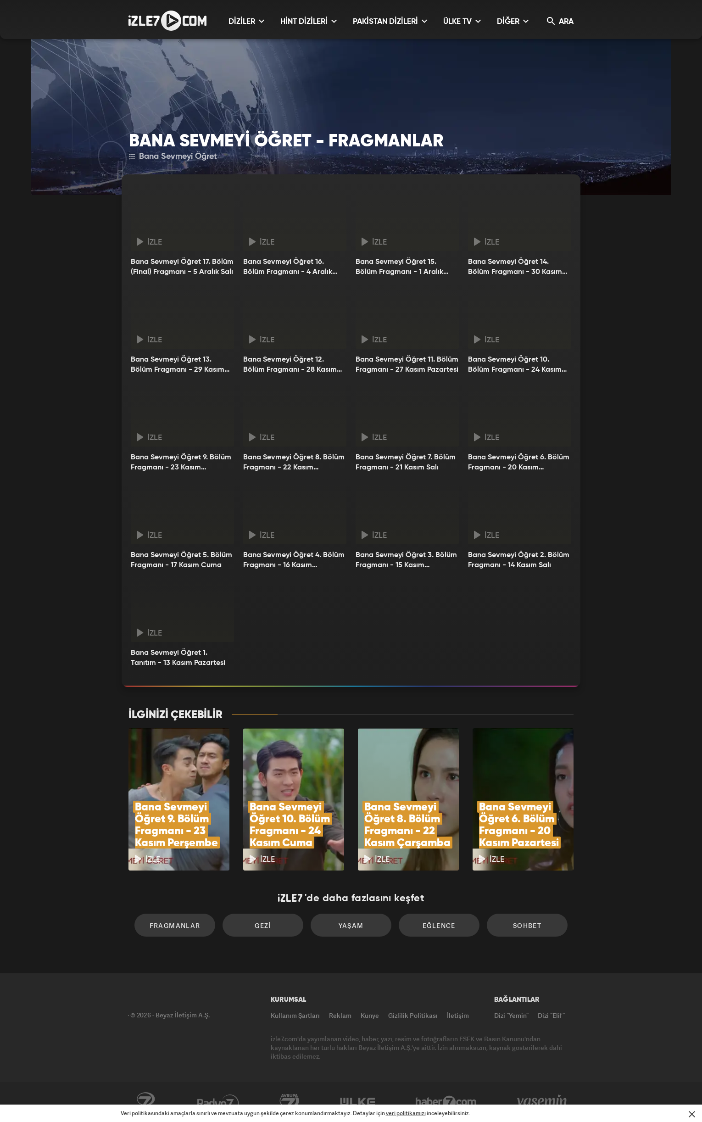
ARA (560, 21)
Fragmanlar (175, 925)
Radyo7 (218, 1102)
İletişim (458, 1015)
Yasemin (542, 1102)
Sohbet (527, 925)
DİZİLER (246, 21)
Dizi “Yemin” (511, 1015)
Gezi (263, 925)
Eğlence (439, 925)
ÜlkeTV (357, 1102)
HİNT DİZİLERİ (308, 21)
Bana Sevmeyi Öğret (173, 156)
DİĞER (513, 21)
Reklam (340, 1015)
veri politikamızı (406, 1113)
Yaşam (351, 925)
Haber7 (446, 1102)
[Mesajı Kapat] (692, 1114)
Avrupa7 (289, 1102)
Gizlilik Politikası (413, 1015)
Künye (370, 1015)
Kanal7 (145, 1102)
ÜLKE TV (462, 21)
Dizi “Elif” (551, 1015)
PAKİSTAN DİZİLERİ (390, 21)
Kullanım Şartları (295, 1015)
